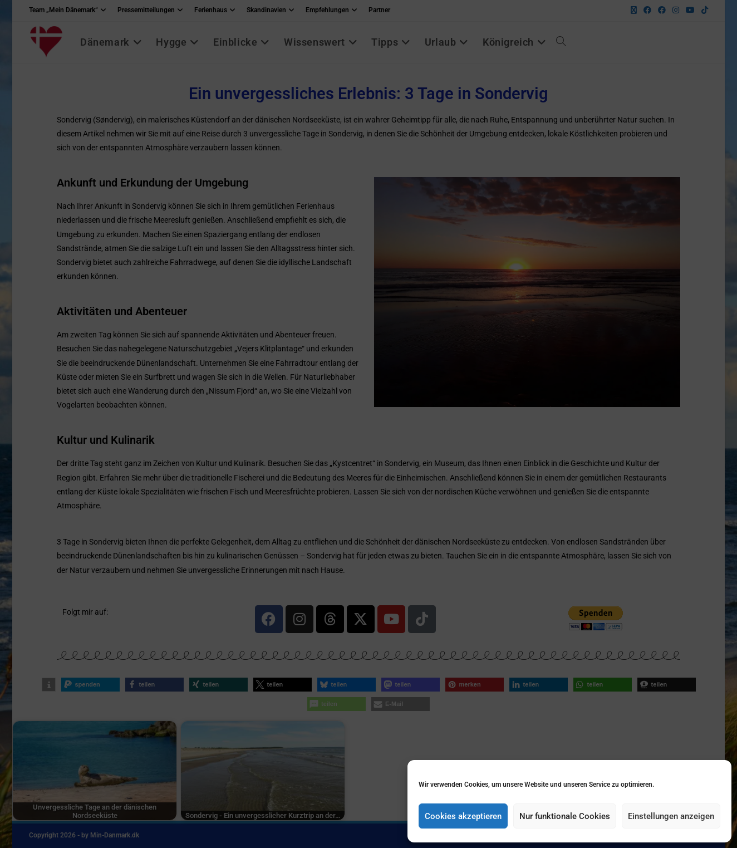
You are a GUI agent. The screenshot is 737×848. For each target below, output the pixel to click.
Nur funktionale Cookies (564, 816)
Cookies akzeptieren (463, 816)
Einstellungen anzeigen (671, 816)
